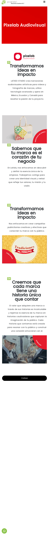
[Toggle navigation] (44, 2)
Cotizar (24, 378)
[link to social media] (4, 531)
